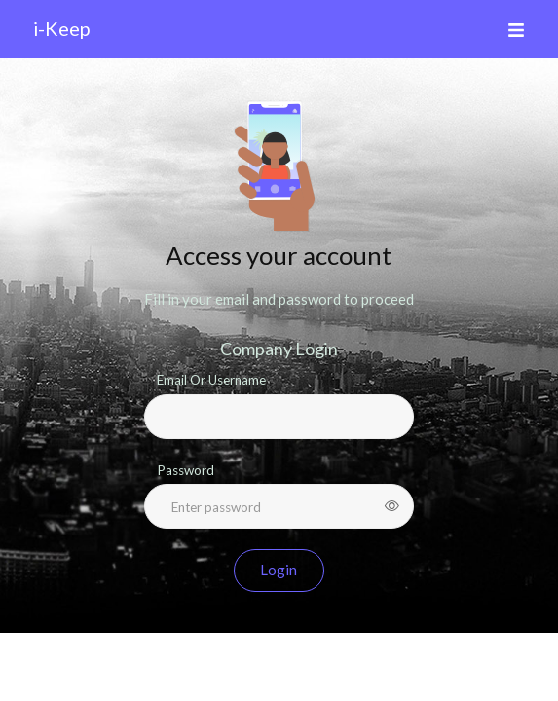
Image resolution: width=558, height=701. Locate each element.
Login (278, 569)
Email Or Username (211, 379)
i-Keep (61, 28)
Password (185, 470)
